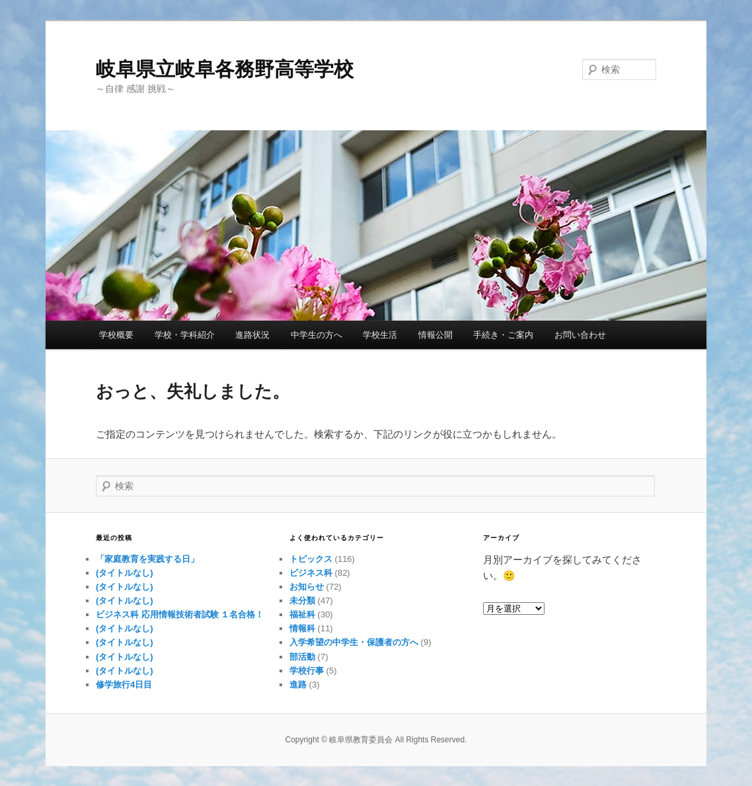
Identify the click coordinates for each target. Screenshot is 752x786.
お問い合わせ (580, 335)
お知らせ (306, 587)
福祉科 (302, 614)
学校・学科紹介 (185, 335)
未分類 (302, 601)
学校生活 (380, 335)
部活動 (302, 657)
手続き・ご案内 (503, 335)
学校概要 (116, 335)
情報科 (302, 628)
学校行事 (306, 671)
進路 (298, 684)
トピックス (310, 559)
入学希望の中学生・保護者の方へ (353, 642)
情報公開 (435, 335)
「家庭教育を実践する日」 (147, 559)
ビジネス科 (310, 573)
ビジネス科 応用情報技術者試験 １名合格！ (180, 614)
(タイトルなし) (124, 573)
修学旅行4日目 (124, 684)
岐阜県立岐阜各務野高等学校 (225, 69)
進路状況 (252, 335)
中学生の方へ (316, 335)
